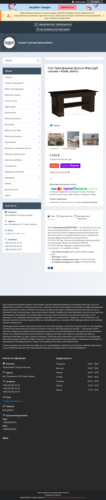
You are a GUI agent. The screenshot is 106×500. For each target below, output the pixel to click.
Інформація (10, 178)
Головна (8, 77)
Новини (8, 184)
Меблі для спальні (13, 95)
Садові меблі (10, 142)
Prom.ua (66, 493)
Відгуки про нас (11, 190)
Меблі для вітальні (13, 119)
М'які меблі (9, 125)
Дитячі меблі (10, 113)
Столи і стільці (11, 101)
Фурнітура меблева (13, 160)
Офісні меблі (10, 107)
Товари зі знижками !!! (14, 83)
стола (61, 248)
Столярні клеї (10, 166)
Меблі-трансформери (14, 89)
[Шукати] (38, 60)
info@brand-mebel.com (15, 233)
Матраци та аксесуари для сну (18, 148)
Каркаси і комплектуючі (15, 154)
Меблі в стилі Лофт (13, 130)
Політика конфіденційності (76, 497)
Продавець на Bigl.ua (53, 495)
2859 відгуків (80, 2)
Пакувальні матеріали (14, 172)
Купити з (70, 165)
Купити (54, 166)
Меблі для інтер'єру (13, 136)
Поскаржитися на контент (55, 497)
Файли (7, 195)
